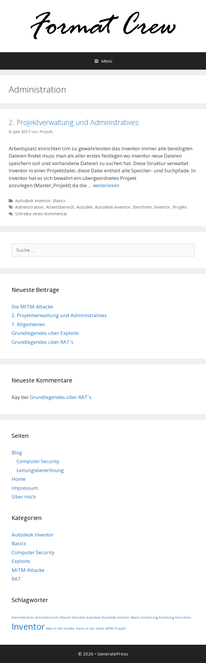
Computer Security (38, 461)
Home (19, 479)
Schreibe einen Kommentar (41, 213)
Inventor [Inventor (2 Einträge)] (28, 626)
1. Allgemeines (28, 324)
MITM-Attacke (28, 570)
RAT (16, 578)
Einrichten (142, 207)
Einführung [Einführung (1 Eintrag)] (149, 617)
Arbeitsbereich (60, 207)
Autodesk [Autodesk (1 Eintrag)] (93, 617)
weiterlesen (106, 185)
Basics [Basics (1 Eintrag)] (135, 617)
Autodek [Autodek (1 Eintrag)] (78, 617)
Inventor (162, 207)
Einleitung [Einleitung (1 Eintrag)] (166, 617)
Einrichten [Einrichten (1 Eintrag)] (183, 617)
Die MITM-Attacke (32, 306)
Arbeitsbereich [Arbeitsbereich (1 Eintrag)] (46, 617)
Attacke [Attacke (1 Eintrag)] (65, 617)
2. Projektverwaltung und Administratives (74, 122)
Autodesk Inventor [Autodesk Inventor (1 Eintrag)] (116, 617)
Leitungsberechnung (40, 470)
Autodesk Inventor (33, 200)
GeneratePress (112, 654)
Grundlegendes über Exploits (45, 333)
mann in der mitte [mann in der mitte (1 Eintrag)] (90, 628)
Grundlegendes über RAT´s (42, 342)
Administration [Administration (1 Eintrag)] (23, 617)
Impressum (25, 488)
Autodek (84, 207)
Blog (17, 452)
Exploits (21, 561)
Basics (59, 200)
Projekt (180, 207)
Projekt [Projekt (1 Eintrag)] (120, 628)
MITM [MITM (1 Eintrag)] (109, 628)
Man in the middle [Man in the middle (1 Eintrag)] (60, 628)
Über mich (24, 496)
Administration (29, 207)
